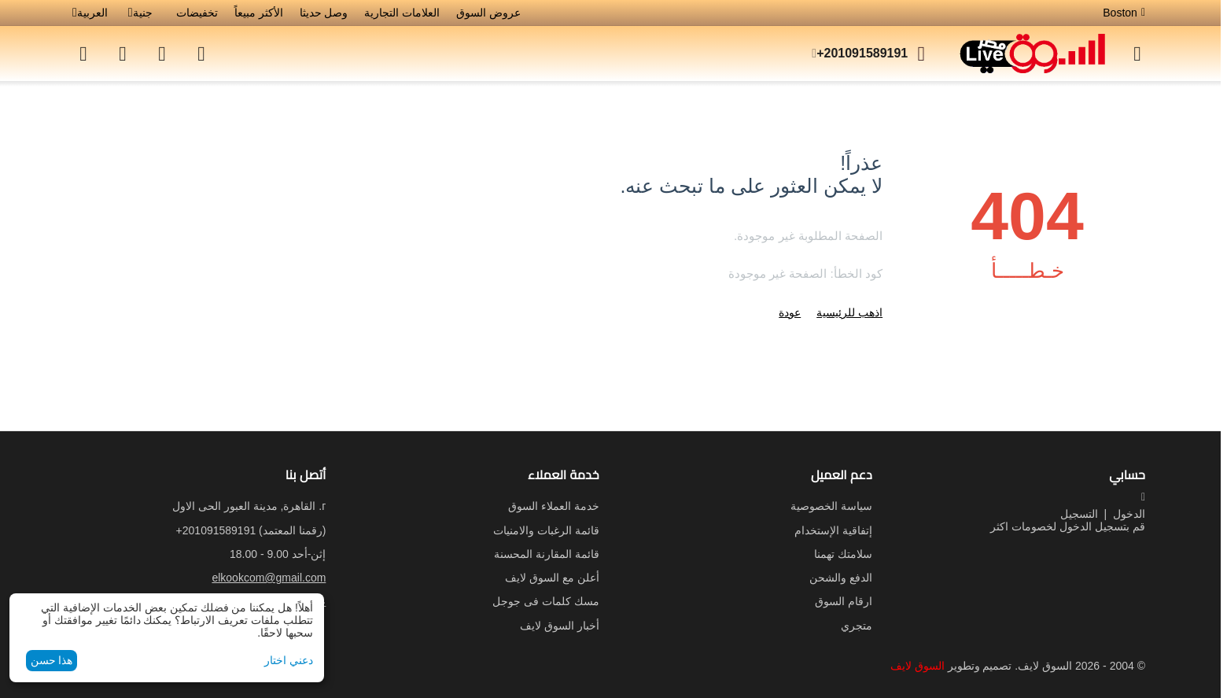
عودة (790, 312)
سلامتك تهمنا (843, 554)
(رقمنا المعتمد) (251, 530)
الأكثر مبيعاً (258, 12)
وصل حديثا (324, 12)
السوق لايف (917, 665)
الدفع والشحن (840, 577)
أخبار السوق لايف (559, 625)
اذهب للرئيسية (849, 312)
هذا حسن (52, 660)
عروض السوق (488, 12)
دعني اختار (288, 660)
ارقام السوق (843, 601)
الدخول (1129, 514)
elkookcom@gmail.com (269, 577)
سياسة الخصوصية (831, 506)
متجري (856, 625)
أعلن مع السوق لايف (552, 577)
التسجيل (1079, 514)
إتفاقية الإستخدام (833, 530)
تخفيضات (197, 12)
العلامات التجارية (402, 12)
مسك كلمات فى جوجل (545, 601)
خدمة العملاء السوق (553, 506)
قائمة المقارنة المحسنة (546, 554)
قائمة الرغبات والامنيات (546, 530)
